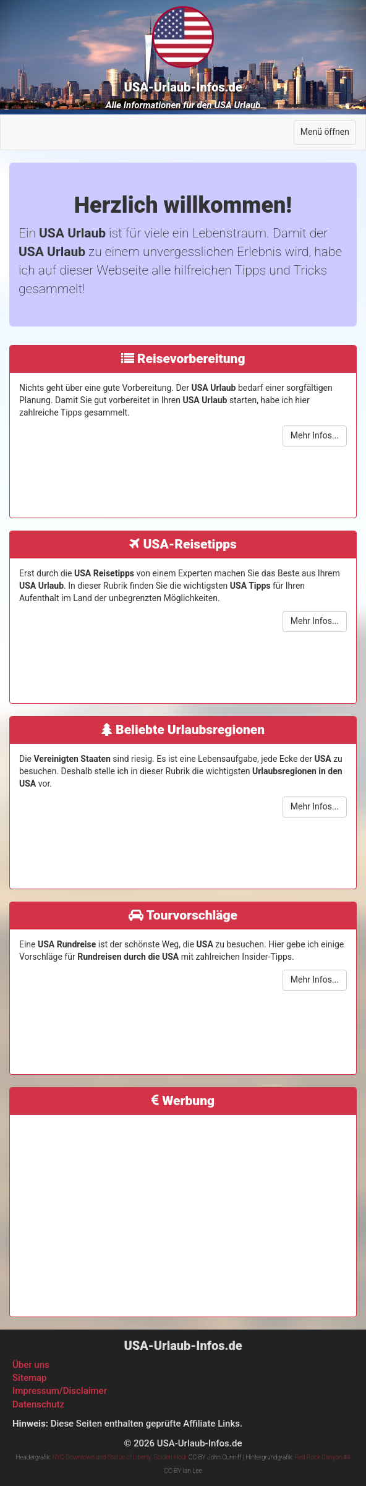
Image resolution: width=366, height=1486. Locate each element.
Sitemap (29, 1377)
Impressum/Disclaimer (59, 1390)
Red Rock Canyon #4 (323, 1457)
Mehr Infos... (315, 435)
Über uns (30, 1364)
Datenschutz (38, 1404)
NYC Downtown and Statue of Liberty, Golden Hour (120, 1457)
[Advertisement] (183, 1210)
